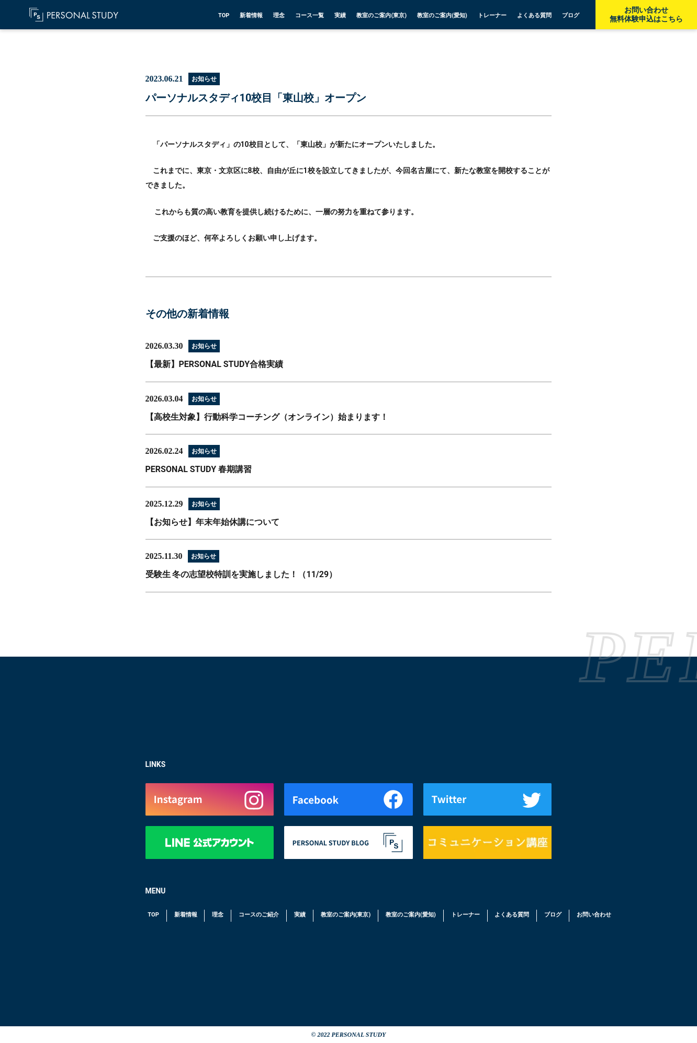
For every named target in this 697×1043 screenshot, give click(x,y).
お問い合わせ (594, 914)
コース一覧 (309, 15)
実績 (340, 15)
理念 (279, 15)
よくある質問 (534, 15)
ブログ (570, 15)
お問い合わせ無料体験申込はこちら (646, 14)
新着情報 (251, 15)
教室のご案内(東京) (381, 15)
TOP (224, 15)
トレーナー (492, 15)
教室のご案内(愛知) (442, 15)
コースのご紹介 (259, 914)
